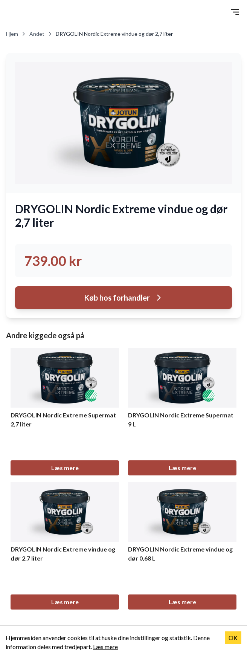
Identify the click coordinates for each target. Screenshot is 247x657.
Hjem (16, 34)
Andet (41, 34)
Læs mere (65, 467)
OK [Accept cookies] (233, 637)
